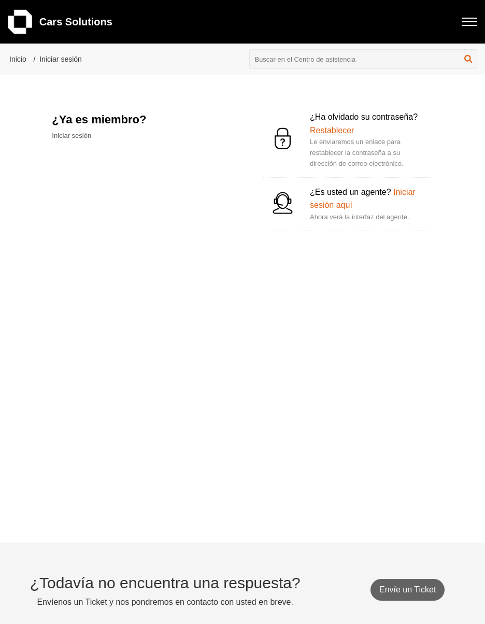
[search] (363, 59)
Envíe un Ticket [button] (407, 589)
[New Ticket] (407, 589)
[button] (468, 59)
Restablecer (332, 130)
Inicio (17, 59)
